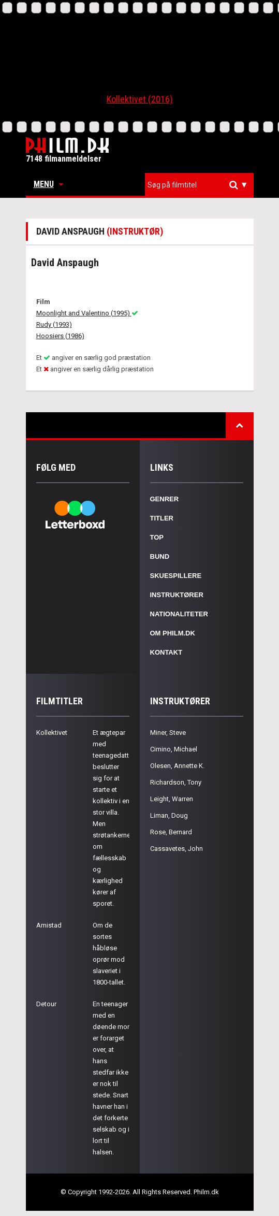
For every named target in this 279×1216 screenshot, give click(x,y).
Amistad (49, 925)
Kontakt (166, 652)
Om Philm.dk (172, 633)
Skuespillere (176, 576)
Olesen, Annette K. (177, 766)
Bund (160, 556)
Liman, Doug (169, 815)
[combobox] (199, 185)
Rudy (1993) (54, 324)
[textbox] (202, 185)
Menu (48, 184)
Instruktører (176, 595)
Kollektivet (51, 732)
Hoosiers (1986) (60, 336)
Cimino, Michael (173, 749)
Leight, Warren (171, 799)
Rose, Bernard (171, 832)
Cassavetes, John (176, 848)
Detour (46, 1004)
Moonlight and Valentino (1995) (87, 313)
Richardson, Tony (175, 782)
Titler (162, 518)
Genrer (164, 499)
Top (157, 537)
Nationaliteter (179, 614)
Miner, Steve (168, 732)
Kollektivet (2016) (140, 99)
